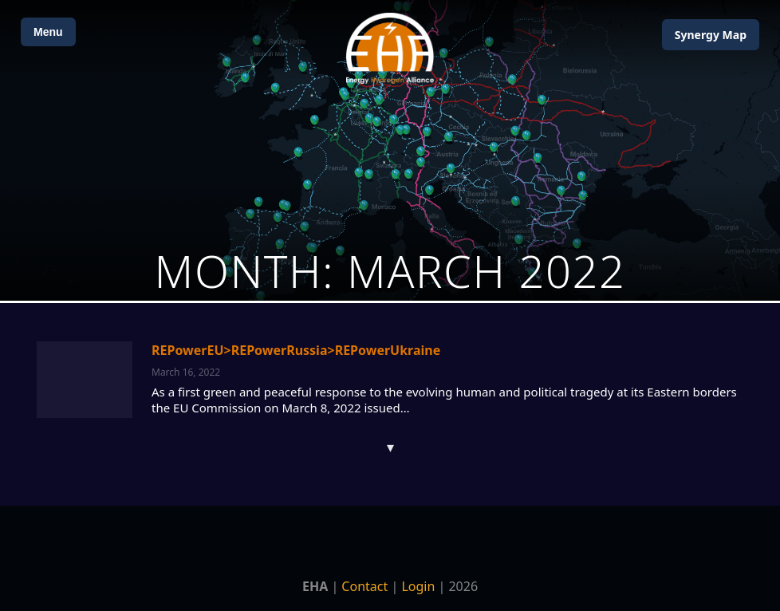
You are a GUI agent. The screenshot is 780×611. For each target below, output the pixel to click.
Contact (364, 586)
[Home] (390, 48)
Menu (48, 32)
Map (711, 34)
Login (418, 586)
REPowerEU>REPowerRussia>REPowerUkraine (296, 350)
